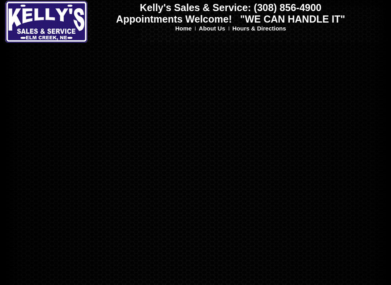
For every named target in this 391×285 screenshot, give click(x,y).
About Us (212, 28)
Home (183, 28)
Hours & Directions (259, 28)
